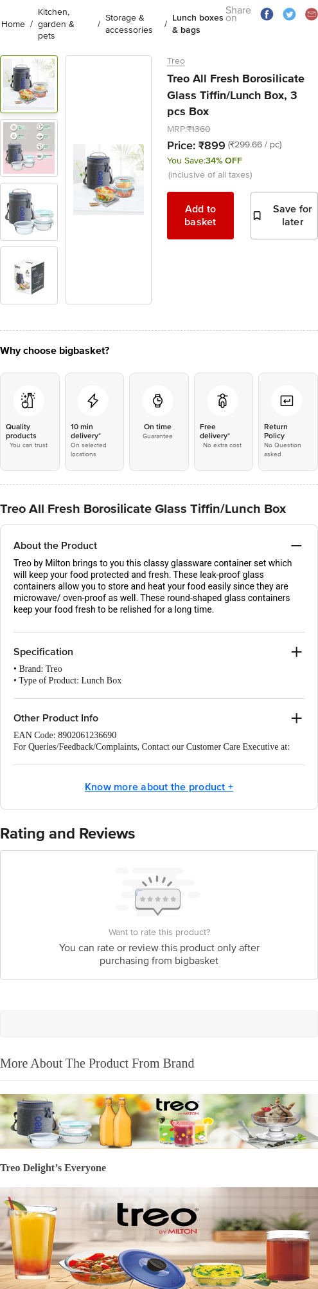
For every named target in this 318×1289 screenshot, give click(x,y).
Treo (176, 60)
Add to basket (200, 215)
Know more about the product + (159, 787)
